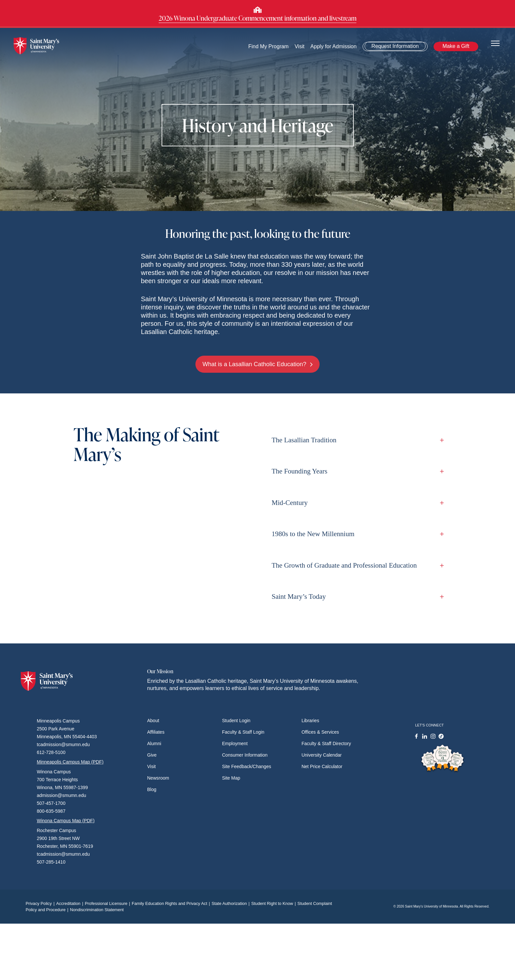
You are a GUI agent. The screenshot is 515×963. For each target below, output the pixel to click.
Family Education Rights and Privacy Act (172, 903)
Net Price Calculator (322, 766)
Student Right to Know (274, 903)
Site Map (231, 778)
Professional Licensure (108, 903)
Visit (299, 46)
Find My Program (268, 46)
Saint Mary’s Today (356, 596)
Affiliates (156, 732)
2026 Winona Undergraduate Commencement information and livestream (257, 18)
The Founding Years (356, 471)
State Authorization (231, 903)
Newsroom (158, 778)
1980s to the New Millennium (356, 534)
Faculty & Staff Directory (326, 743)
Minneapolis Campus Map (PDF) (70, 761)
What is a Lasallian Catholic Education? (257, 364)
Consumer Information (245, 755)
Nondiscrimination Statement (97, 909)
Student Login (236, 720)
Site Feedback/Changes (246, 766)
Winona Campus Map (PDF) (66, 820)
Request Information (395, 46)
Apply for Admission (333, 46)
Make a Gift (455, 46)
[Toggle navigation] (495, 42)
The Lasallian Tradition (356, 440)
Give (152, 755)
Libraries (310, 720)
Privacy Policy (41, 903)
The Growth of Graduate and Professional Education (356, 565)
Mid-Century (356, 503)
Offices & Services (320, 732)
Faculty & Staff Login (243, 732)
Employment (235, 743)
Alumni (154, 743)
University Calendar (322, 755)
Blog (151, 789)
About (153, 720)
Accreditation (70, 903)
